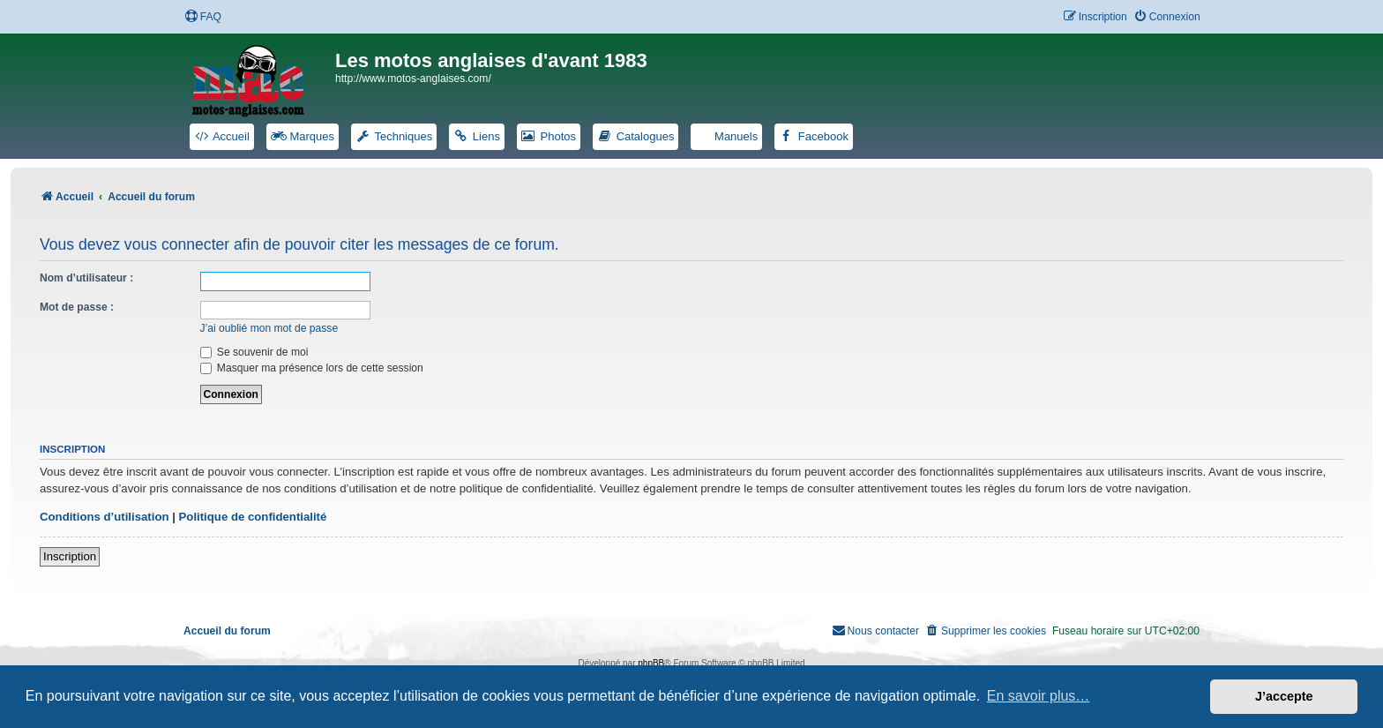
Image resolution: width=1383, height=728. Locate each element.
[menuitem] (202, 17)
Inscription (69, 556)
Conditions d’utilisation (104, 516)
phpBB (651, 663)
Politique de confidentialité (253, 516)
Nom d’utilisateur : (86, 278)
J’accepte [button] (1284, 696)
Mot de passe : (77, 307)
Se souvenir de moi (254, 352)
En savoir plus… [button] (1038, 695)
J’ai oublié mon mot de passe (269, 328)
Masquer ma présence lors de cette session (311, 368)
